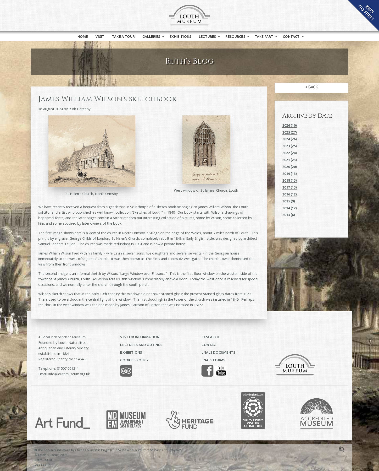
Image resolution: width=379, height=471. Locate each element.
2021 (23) (289, 160)
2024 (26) (289, 139)
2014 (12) (289, 208)
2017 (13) (289, 187)
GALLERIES (151, 36)
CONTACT (291, 36)
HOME (83, 36)
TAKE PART (264, 36)
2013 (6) (288, 215)
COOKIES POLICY (134, 360)
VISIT (99, 36)
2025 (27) (289, 132)
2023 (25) (289, 146)
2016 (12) (289, 194)
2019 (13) (289, 174)
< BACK (311, 87)
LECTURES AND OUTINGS (141, 345)
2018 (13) (289, 180)
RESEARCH (210, 337)
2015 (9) (288, 201)
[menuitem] (83, 36)
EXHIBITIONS (180, 36)
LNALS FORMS (213, 360)
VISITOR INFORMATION (139, 337)
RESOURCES (235, 36)
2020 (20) (289, 167)
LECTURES (207, 36)
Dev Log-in (42, 464)
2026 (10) (289, 125)
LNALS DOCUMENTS (218, 352)
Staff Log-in (43, 459)
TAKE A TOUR (123, 36)
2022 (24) (289, 153)
